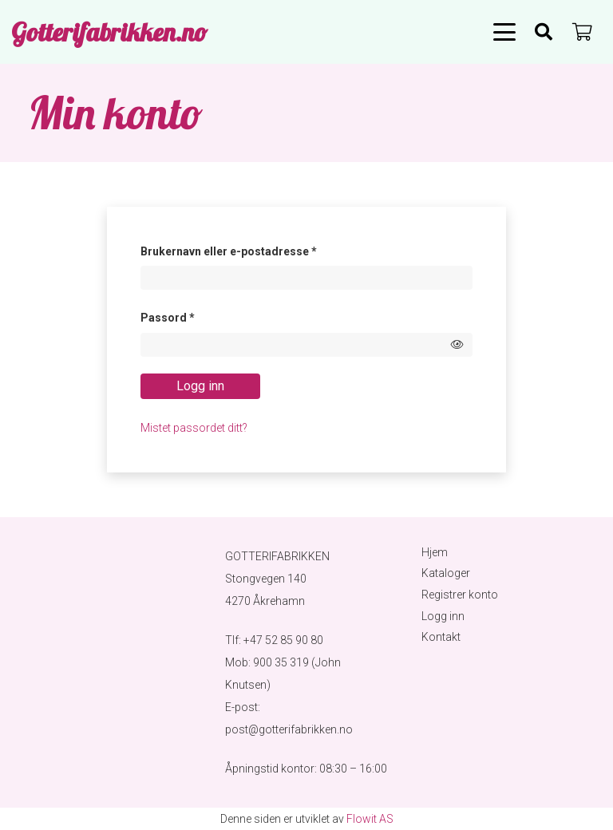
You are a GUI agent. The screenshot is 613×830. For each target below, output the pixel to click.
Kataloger (445, 573)
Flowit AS (370, 818)
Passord (189, 315)
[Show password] (457, 344)
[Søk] (543, 32)
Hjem (434, 552)
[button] (504, 32)
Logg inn (200, 385)
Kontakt (441, 636)
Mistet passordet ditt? (193, 427)
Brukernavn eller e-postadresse (250, 249)
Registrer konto (459, 594)
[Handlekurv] (583, 32)
